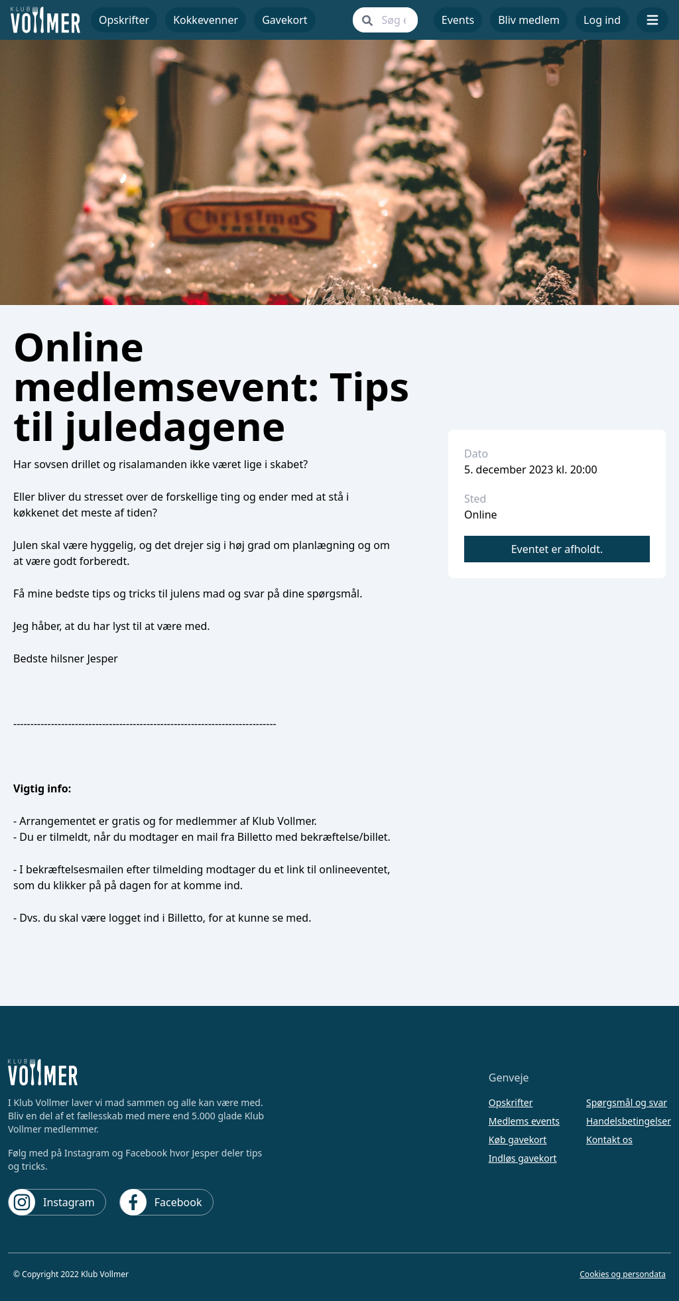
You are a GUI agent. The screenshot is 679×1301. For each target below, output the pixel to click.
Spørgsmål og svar (626, 1102)
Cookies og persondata (623, 1274)
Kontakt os (609, 1139)
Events (458, 20)
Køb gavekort (518, 1139)
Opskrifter (511, 1102)
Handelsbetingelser (628, 1121)
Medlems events (524, 1121)
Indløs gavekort (523, 1158)
